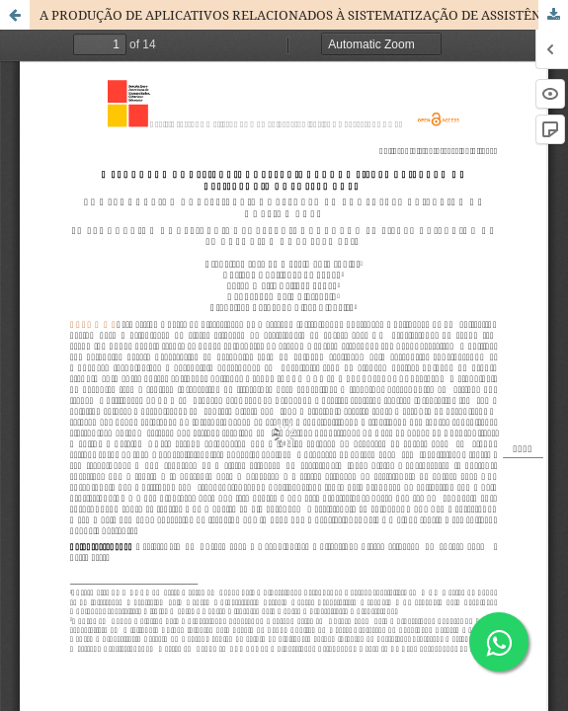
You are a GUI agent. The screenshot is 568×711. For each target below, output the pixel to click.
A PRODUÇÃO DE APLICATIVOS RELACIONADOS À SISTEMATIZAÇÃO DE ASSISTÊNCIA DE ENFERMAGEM (304, 15)
